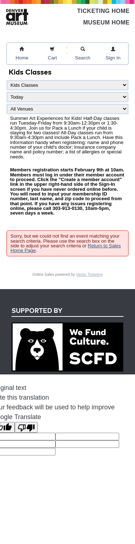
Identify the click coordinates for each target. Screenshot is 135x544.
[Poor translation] (26, 427)
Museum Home (106, 22)
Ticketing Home (103, 11)
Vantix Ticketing (89, 274)
